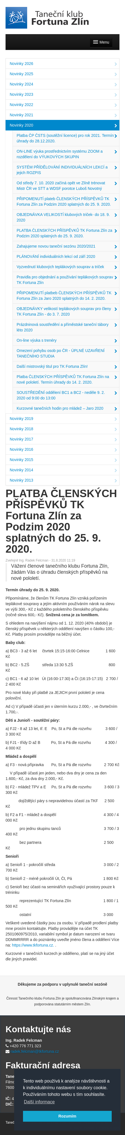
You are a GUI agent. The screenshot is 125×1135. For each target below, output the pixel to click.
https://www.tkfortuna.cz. (33, 945)
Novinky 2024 (63, 84)
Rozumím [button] (67, 1116)
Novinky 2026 (63, 64)
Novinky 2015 (63, 460)
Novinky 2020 (63, 126)
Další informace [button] (39, 1101)
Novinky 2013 (63, 481)
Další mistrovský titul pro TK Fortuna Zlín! (67, 367)
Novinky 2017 (63, 439)
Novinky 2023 (63, 95)
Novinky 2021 (63, 115)
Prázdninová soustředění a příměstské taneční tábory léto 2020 (67, 327)
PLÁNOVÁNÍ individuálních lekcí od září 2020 (67, 257)
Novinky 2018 (63, 429)
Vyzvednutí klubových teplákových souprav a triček (67, 267)
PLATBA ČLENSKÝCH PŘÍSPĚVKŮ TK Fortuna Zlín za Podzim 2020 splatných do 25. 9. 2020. (67, 233)
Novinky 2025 (63, 74)
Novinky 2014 (63, 470)
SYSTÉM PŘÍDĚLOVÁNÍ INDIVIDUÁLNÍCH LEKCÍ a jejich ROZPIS (67, 170)
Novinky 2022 (63, 105)
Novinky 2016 (63, 450)
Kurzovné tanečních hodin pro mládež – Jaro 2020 (67, 409)
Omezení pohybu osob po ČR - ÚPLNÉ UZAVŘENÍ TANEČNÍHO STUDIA (67, 353)
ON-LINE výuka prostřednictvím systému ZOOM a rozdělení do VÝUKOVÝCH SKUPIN (67, 154)
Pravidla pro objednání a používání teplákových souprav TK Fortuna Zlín (67, 280)
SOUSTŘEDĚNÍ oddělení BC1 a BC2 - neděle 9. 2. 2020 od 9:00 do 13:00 (67, 395)
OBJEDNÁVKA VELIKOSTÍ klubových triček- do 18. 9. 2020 (67, 217)
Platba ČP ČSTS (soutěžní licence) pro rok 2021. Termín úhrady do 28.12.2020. (67, 138)
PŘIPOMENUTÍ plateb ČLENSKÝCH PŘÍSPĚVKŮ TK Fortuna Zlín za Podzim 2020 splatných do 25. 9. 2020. (67, 202)
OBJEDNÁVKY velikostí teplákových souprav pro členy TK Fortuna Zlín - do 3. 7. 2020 (67, 311)
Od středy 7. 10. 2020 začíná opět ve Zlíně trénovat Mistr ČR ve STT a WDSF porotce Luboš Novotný (67, 186)
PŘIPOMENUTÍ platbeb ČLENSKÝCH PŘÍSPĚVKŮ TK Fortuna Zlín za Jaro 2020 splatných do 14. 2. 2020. (67, 296)
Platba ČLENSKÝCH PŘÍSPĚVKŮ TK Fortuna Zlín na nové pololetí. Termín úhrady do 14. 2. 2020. (67, 379)
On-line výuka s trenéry (67, 341)
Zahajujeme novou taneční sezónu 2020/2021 (67, 247)
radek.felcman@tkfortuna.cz (35, 1051)
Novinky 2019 (63, 419)
